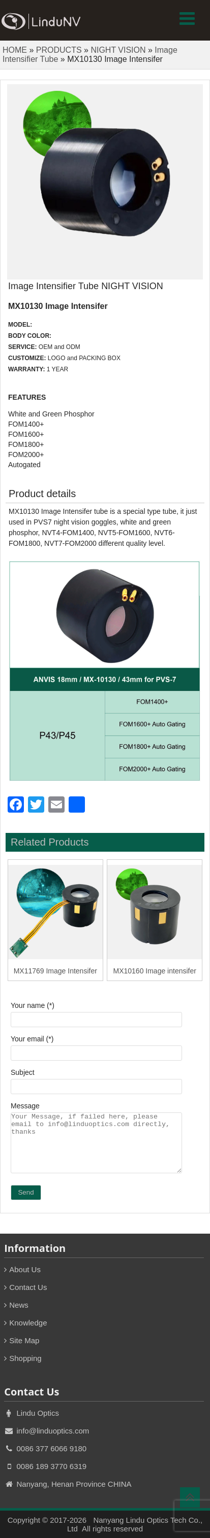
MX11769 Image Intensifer (55, 971)
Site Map (24, 1340)
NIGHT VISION (118, 50)
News (18, 1305)
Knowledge (28, 1322)
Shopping (25, 1358)
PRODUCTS (59, 50)
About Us (25, 1269)
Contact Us (28, 1287)
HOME (15, 50)
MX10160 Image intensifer (154, 971)
